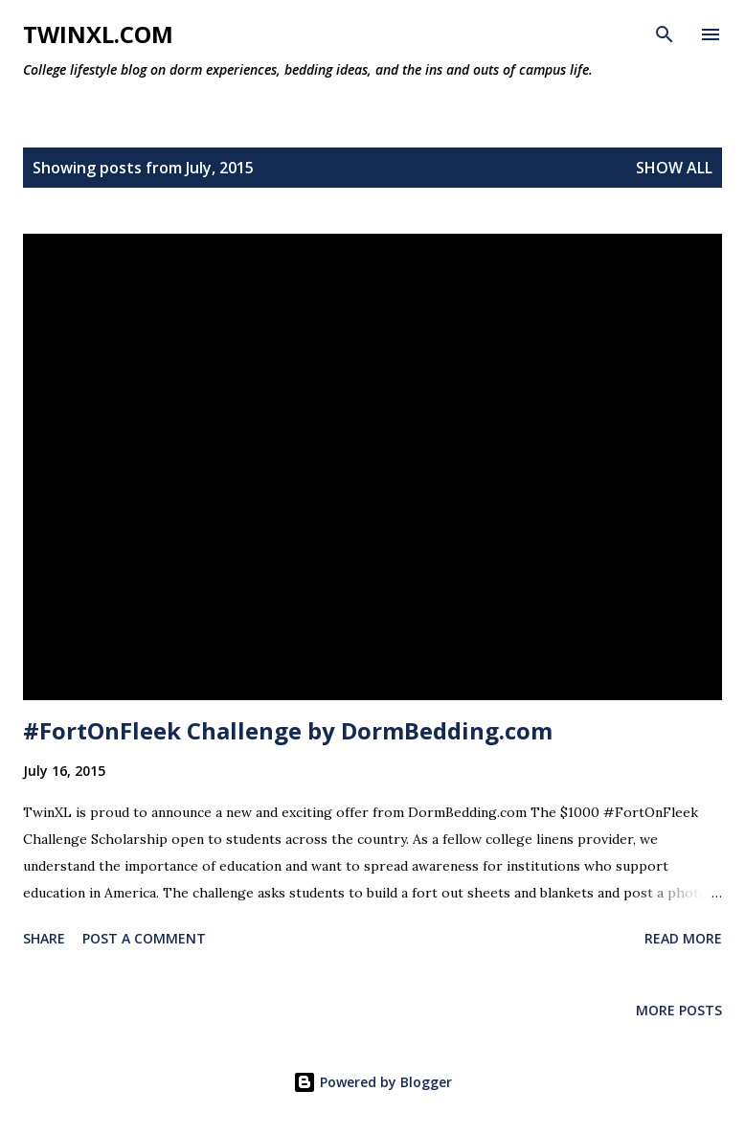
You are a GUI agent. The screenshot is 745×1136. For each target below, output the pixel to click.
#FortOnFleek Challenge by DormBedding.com (288, 730)
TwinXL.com (98, 34)
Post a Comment (144, 938)
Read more (683, 938)
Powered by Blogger (372, 1082)
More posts (679, 1010)
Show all (674, 167)
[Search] (664, 34)
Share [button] (44, 938)
